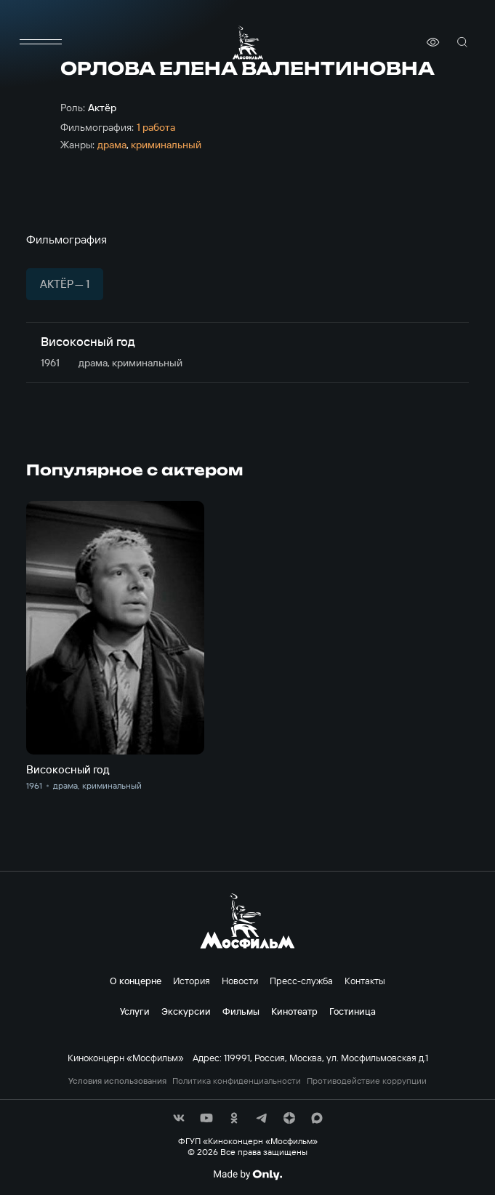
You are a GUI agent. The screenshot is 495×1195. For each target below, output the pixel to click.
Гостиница (352, 1011)
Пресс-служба (301, 980)
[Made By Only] (247, 1174)
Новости (240, 980)
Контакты (365, 980)
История (191, 980)
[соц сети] (178, 1117)
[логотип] (248, 43)
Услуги (135, 1011)
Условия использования (117, 1081)
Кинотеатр (294, 1011)
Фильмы (240, 1011)
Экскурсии (186, 1011)
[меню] (40, 42)
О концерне (135, 980)
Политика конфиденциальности (236, 1081)
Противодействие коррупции (367, 1081)
